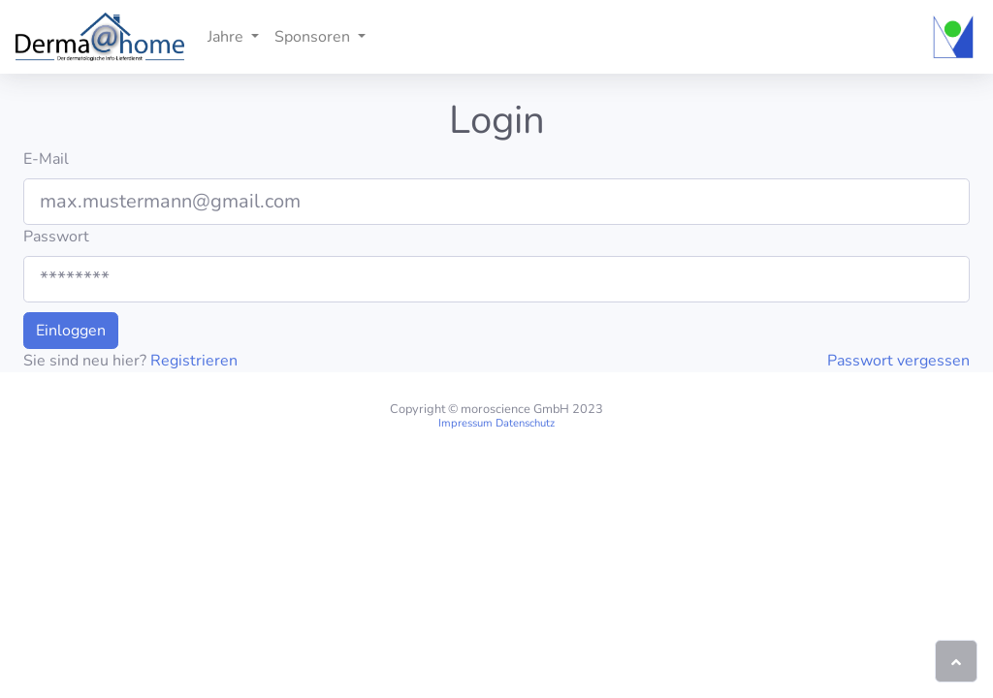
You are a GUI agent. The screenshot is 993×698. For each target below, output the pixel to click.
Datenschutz (525, 423)
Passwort (56, 236)
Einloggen (71, 330)
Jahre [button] (227, 37)
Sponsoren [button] (314, 37)
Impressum (465, 423)
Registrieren (194, 360)
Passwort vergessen (898, 360)
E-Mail (46, 159)
